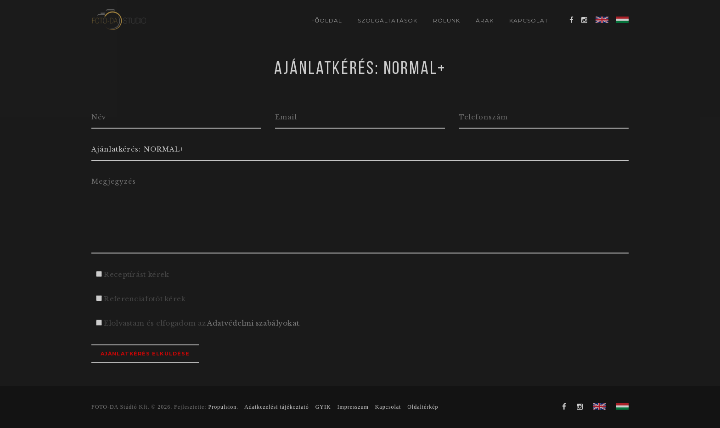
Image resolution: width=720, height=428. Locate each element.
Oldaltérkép (422, 407)
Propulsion (222, 407)
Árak (485, 20)
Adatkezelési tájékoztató (276, 407)
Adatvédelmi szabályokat (253, 323)
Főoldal (326, 20)
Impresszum (352, 407)
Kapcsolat (528, 20)
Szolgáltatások (387, 20)
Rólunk (446, 20)
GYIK (323, 407)
